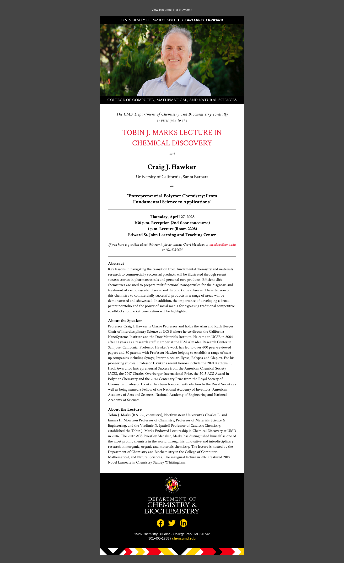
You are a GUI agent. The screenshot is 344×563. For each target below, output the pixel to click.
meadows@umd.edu (222, 244)
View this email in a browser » (172, 9)
